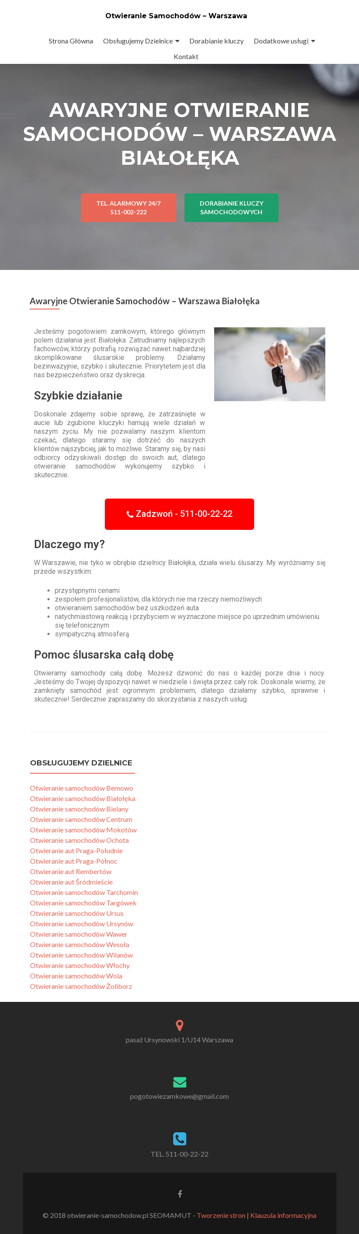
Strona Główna (71, 41)
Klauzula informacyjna (283, 1215)
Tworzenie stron (221, 1215)
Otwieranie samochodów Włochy (80, 965)
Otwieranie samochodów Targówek (83, 902)
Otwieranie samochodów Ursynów (81, 923)
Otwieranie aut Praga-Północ (73, 861)
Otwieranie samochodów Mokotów (83, 829)
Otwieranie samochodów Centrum (81, 819)
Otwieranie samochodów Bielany (79, 809)
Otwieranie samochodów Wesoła (79, 944)
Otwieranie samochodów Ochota (79, 840)
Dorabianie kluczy (216, 41)
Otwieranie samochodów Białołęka (82, 798)
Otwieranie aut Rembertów (70, 871)
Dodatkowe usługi (281, 41)
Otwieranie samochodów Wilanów (81, 955)
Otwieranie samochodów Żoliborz (81, 986)
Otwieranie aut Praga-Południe (76, 850)
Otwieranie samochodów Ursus (77, 913)
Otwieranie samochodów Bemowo (81, 788)
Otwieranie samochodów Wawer (78, 934)
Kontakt (186, 56)
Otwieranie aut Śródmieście (71, 882)
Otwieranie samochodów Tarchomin (84, 892)
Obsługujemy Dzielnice (138, 41)
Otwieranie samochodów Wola (76, 975)
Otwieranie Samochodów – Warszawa (176, 16)
